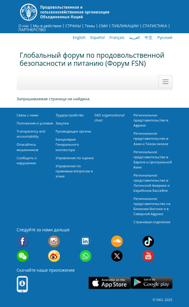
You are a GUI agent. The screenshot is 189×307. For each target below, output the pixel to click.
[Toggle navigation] (165, 81)
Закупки (62, 123)
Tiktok (148, 241)
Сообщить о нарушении (27, 160)
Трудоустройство (70, 115)
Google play (152, 282)
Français (116, 37)
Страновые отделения (152, 222)
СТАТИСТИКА (155, 26)
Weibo (54, 256)
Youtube (148, 256)
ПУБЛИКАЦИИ (125, 26)
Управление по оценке (75, 158)
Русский (164, 37)
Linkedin (85, 241)
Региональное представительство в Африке (151, 120)
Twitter (117, 256)
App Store (110, 282)
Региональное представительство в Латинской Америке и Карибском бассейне (152, 183)
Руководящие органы (73, 131)
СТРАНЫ (73, 26)
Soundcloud (117, 241)
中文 (148, 37)
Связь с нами (28, 115)
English (79, 37)
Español (97, 37)
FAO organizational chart (110, 117)
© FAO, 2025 (162, 299)
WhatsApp (85, 256)
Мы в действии (47, 26)
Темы (90, 26)
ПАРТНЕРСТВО (32, 30)
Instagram (54, 241)
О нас (24, 26)
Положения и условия (35, 123)
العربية (134, 37)
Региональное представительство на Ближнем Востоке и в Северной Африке (152, 206)
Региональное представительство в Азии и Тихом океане (151, 138)
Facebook (22, 241)
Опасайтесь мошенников (27, 147)
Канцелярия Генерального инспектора (67, 144)
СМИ (103, 26)
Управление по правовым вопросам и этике (74, 171)
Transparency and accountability (31, 134)
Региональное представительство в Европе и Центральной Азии (153, 159)
